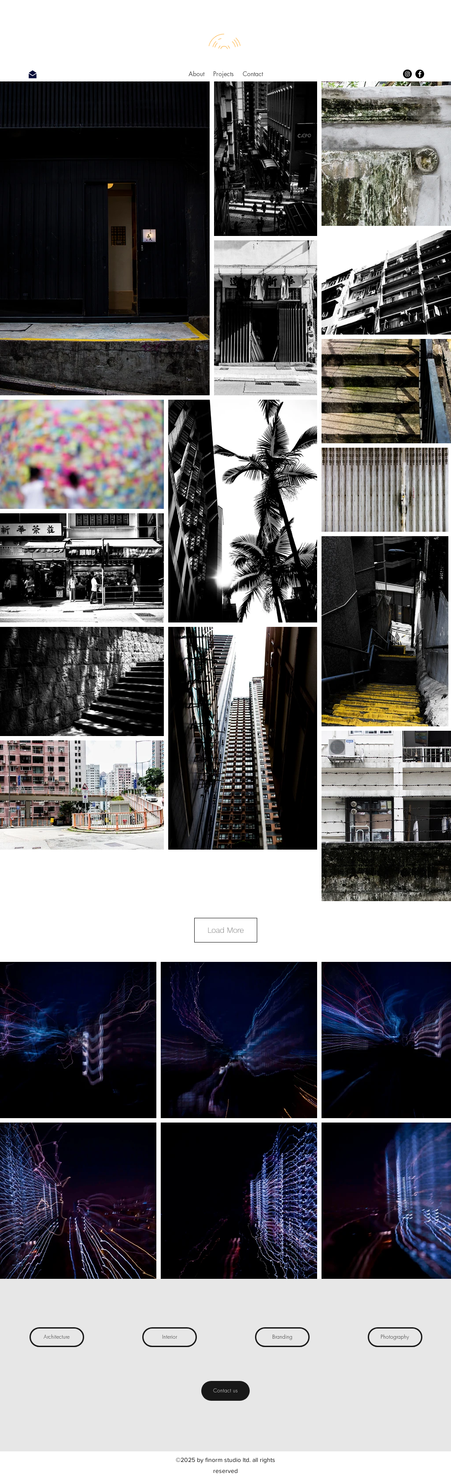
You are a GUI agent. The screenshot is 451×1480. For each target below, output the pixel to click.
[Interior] (169, 1337)
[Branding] (282, 1337)
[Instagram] (407, 74)
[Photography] (395, 1337)
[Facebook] (419, 74)
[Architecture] (57, 1337)
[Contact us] (225, 1391)
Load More (225, 930)
